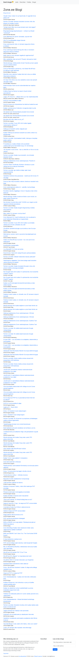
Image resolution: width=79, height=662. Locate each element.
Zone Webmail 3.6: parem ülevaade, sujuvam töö (17, 36)
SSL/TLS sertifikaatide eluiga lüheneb (14, 40)
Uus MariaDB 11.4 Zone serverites (13, 249)
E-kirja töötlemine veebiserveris (12, 539)
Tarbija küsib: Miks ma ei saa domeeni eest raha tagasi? (19, 27)
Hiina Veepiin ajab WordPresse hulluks (14, 448)
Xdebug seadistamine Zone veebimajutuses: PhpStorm (19, 161)
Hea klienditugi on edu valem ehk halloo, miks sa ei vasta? (20, 624)
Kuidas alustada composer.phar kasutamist (15, 496)
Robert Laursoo (38, 656)
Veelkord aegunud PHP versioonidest (14, 511)
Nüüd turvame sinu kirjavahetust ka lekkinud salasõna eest (20, 104)
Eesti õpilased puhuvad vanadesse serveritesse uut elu (19, 428)
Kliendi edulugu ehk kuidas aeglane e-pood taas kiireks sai (20, 305)
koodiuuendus (22, 656)
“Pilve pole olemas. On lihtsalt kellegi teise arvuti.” (17, 499)
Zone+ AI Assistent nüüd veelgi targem (14, 411)
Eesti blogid (8, 2)
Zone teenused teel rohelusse (12, 462)
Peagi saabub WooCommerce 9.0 (13, 514)
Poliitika (29, 2)
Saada (55, 649)
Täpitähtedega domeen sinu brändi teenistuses (16, 424)
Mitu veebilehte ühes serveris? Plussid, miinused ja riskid (19, 59)
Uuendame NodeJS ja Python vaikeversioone (16, 507)
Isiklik (16, 2)
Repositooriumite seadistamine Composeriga (16, 479)
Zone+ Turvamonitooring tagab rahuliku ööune (17, 471)
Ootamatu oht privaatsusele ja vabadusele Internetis (18, 614)
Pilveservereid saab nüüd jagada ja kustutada (16, 492)
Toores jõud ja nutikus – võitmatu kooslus (15, 475)
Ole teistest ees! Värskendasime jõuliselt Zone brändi (18, 112)
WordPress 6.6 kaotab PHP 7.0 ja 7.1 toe (15, 552)
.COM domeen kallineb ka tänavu (13, 482)
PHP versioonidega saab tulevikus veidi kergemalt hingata (20, 543)
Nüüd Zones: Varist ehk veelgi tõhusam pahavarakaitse (19, 253)
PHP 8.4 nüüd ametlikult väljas (12, 403)
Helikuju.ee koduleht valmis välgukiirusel (15, 129)
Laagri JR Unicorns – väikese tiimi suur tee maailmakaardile (20, 97)
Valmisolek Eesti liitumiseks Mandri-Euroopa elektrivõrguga (20, 351)
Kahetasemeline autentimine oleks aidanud (15, 563)
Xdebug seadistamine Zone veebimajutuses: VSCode (18, 313)
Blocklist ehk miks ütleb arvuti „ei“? (13, 119)
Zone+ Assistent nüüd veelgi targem (13, 414)
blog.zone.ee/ (7, 13)
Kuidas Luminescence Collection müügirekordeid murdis (19, 108)
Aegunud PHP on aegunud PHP (12, 573)
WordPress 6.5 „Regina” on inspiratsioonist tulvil (17, 556)
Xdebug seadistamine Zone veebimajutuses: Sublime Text (20, 320)
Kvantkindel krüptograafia (10, 245)
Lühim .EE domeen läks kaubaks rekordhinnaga (17, 627)
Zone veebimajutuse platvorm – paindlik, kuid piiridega (19, 187)
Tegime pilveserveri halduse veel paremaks (16, 610)
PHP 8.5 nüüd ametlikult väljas (12, 100)
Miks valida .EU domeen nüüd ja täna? (14, 213)
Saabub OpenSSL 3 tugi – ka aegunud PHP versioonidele (20, 503)
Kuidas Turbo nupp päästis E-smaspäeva (15, 458)
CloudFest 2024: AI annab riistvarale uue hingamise (18, 560)
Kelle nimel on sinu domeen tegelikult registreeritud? (18, 55)
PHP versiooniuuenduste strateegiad (14, 518)
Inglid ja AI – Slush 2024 (10, 407)
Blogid (34, 2)
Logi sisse (5, 653)
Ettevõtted (22, 2)
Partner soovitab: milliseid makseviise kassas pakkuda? (19, 256)
